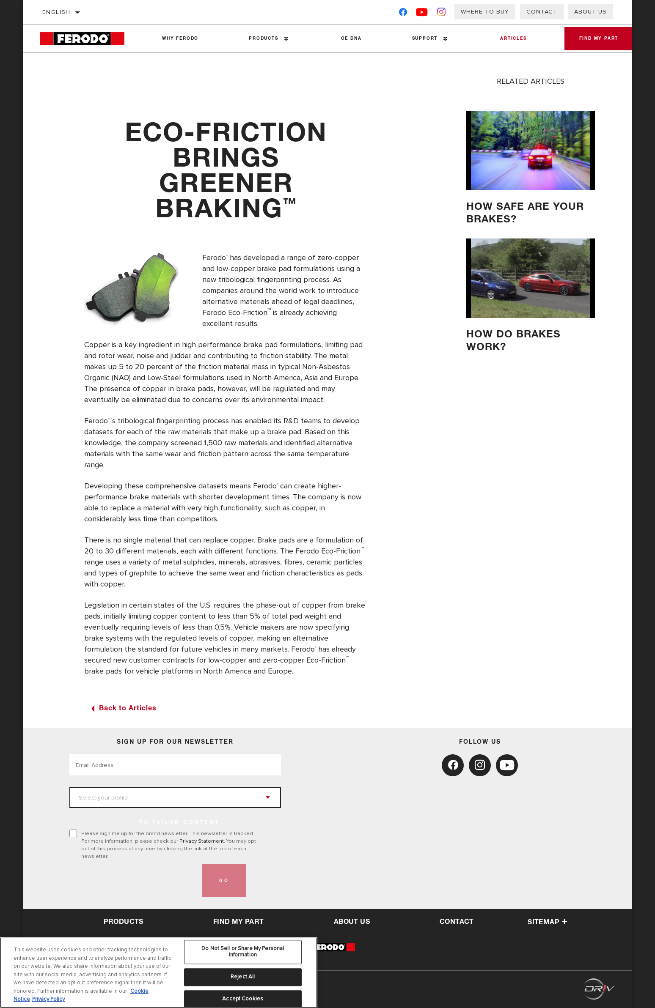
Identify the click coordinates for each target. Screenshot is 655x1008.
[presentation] (133, 880)
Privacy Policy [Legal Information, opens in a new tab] (48, 999)
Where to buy (485, 11)
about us (352, 921)
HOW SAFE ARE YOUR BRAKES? (527, 213)
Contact (541, 11)
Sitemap (547, 922)
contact (457, 921)
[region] (158, 972)
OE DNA (349, 38)
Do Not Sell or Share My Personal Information (242, 952)
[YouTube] (422, 13)
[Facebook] (403, 13)
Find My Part (596, 38)
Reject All (243, 976)
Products (262, 38)
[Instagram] (441, 13)
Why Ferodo (180, 38)
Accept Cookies (242, 998)
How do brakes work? (515, 340)
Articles (509, 38)
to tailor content (179, 822)
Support (422, 38)
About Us (590, 11)
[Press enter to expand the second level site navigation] (284, 38)
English (56, 12)
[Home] (88, 38)
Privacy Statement (201, 841)
